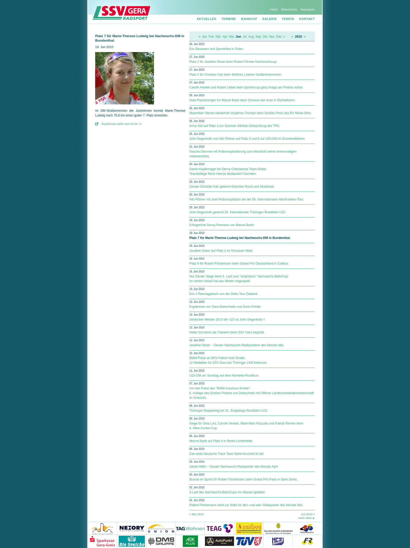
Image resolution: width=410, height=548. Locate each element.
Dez (279, 36)
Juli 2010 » (308, 514)
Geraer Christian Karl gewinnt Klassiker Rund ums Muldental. (232, 186)
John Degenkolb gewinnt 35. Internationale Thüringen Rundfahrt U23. (237, 212)
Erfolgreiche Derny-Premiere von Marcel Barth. (221, 225)
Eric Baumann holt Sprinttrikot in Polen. (216, 49)
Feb (211, 36)
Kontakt (307, 18)
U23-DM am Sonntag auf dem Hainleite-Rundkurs (224, 375)
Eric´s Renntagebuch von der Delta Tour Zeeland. (223, 294)
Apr (225, 36)
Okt (265, 36)
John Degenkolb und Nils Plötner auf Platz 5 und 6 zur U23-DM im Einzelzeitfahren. (247, 139)
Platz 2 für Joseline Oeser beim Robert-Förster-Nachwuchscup (232, 62)
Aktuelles (206, 18)
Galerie (269, 18)
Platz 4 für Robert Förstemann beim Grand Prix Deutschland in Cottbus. (239, 263)
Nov (272, 36)
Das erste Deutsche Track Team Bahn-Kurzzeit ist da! (226, 454)
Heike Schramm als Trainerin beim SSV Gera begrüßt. (227, 332)
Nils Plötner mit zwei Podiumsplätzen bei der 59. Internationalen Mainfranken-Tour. (246, 199)
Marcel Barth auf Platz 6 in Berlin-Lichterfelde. (221, 441)
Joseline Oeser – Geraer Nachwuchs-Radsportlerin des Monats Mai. (236, 345)
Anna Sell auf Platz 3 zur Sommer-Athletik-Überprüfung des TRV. (234, 126)
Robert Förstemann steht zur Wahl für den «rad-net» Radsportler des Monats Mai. (246, 505)
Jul (245, 36)
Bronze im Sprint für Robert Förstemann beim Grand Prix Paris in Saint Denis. (243, 479)
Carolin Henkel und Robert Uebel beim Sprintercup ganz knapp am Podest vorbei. (246, 87)
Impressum (308, 9)
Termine (228, 18)
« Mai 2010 (196, 514)
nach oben (305, 517)
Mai (231, 36)
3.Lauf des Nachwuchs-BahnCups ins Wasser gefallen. (227, 492)
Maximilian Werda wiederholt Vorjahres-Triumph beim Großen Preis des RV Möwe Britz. (250, 113)
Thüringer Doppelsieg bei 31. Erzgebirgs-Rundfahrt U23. (228, 410)
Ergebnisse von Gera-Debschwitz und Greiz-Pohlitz (225, 307)
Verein (288, 18)
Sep (258, 36)
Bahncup (249, 18)
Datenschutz (289, 9)
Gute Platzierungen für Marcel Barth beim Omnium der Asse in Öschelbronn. (242, 100)
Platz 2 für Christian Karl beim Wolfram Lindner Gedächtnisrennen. (235, 74)
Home (274, 9)
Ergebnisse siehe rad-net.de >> (122, 123)
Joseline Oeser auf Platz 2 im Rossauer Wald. (221, 251)
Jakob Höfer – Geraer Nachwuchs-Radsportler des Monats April (233, 466)
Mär (218, 36)
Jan (204, 36)
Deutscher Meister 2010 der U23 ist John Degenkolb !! (227, 319)
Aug (251, 36)
